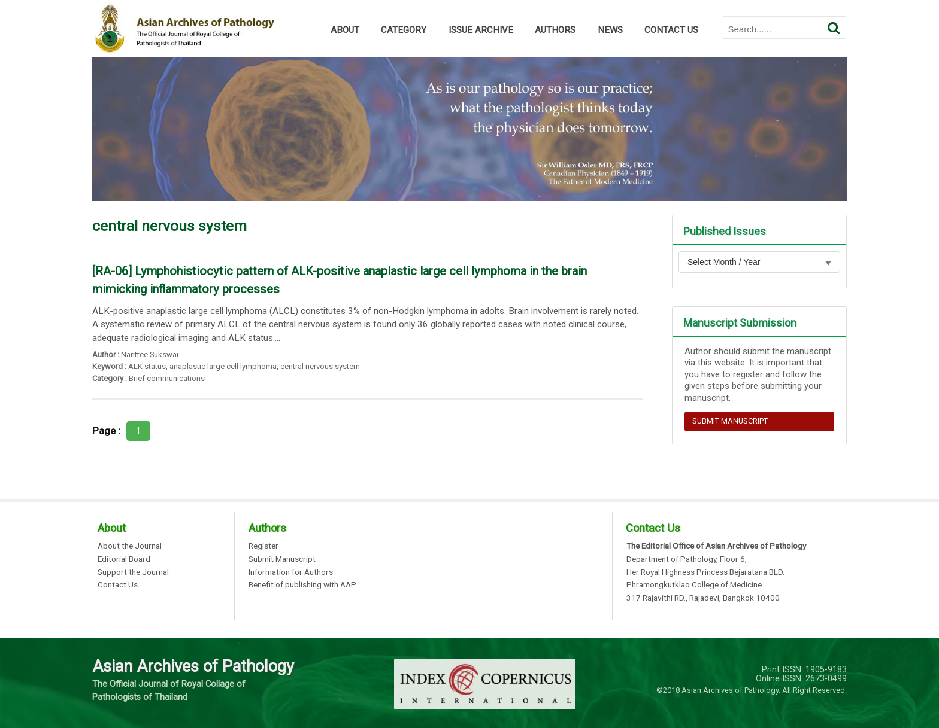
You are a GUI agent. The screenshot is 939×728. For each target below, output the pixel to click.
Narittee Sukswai (149, 354)
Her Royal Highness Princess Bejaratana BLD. (705, 572)
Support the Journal (133, 572)
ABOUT (345, 30)
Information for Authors (291, 572)
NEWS (610, 30)
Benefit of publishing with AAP (302, 585)
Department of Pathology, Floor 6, (686, 559)
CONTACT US (671, 30)
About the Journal (130, 546)
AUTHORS (555, 30)
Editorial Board (124, 559)
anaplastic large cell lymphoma (223, 366)
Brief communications (167, 378)
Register (263, 546)
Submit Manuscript (282, 559)
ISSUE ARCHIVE (481, 30)
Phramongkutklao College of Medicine (694, 585)
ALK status (147, 366)
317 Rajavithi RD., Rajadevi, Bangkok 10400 (703, 598)
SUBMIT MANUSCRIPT (730, 420)
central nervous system (320, 366)
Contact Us (118, 585)
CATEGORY (403, 30)
